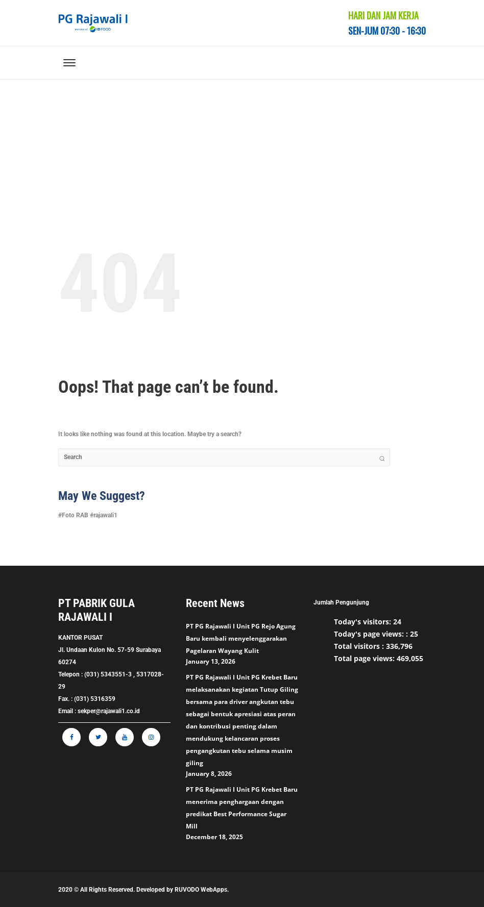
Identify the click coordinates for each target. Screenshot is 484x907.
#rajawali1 (103, 515)
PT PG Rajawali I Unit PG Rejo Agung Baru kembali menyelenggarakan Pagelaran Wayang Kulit (241, 638)
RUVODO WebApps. (202, 889)
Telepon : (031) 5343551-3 (95, 674)
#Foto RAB (73, 515)
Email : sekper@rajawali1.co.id (99, 711)
